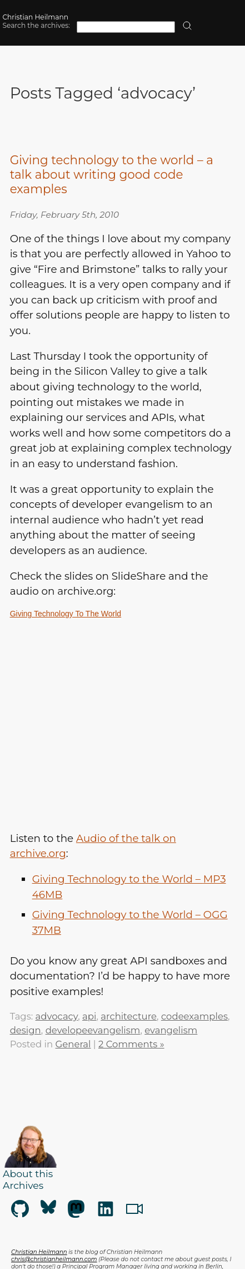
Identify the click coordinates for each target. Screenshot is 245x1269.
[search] (187, 26)
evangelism (170, 1030)
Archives (23, 1185)
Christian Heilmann (35, 17)
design (25, 1030)
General (73, 1044)
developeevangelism (93, 1030)
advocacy (57, 1016)
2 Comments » (131, 1044)
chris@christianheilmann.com (54, 1259)
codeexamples (194, 1016)
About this (28, 1173)
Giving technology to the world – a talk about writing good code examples (111, 174)
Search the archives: (36, 25)
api (89, 1016)
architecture (129, 1016)
